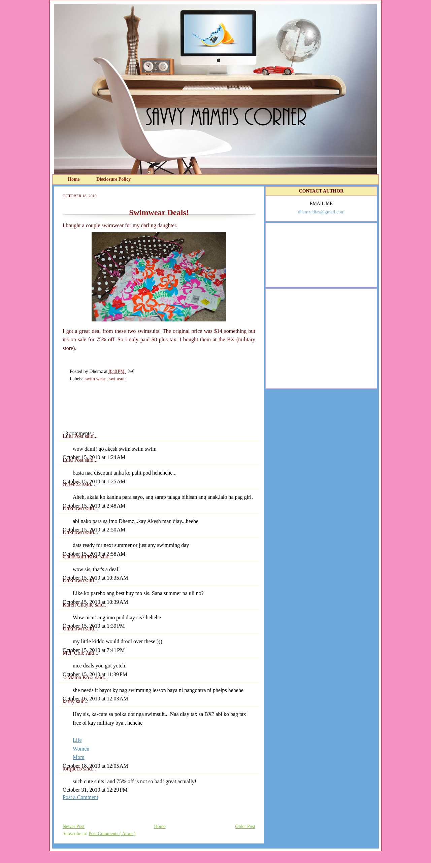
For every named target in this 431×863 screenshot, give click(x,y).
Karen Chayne (79, 605)
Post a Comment (80, 797)
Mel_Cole (74, 653)
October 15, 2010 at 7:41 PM (94, 650)
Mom (79, 757)
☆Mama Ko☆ (79, 677)
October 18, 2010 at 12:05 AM (95, 766)
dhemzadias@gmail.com (321, 211)
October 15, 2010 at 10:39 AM (95, 602)
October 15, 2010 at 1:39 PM (94, 626)
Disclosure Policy (113, 179)
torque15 (73, 768)
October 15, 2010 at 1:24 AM (94, 457)
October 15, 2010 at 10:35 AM (95, 578)
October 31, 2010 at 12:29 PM (95, 790)
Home (74, 179)
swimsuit (117, 378)
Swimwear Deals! (159, 212)
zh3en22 (72, 484)
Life (77, 740)
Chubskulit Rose (81, 556)
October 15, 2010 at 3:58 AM (94, 554)
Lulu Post (74, 436)
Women (81, 749)
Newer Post (74, 826)
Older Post (245, 826)
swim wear (96, 378)
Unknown (74, 508)
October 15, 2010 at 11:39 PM (95, 674)
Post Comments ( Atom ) (112, 833)
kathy (69, 701)
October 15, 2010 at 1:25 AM (94, 481)
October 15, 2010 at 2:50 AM (94, 529)
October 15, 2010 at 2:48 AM (94, 506)
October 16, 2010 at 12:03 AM (95, 698)
